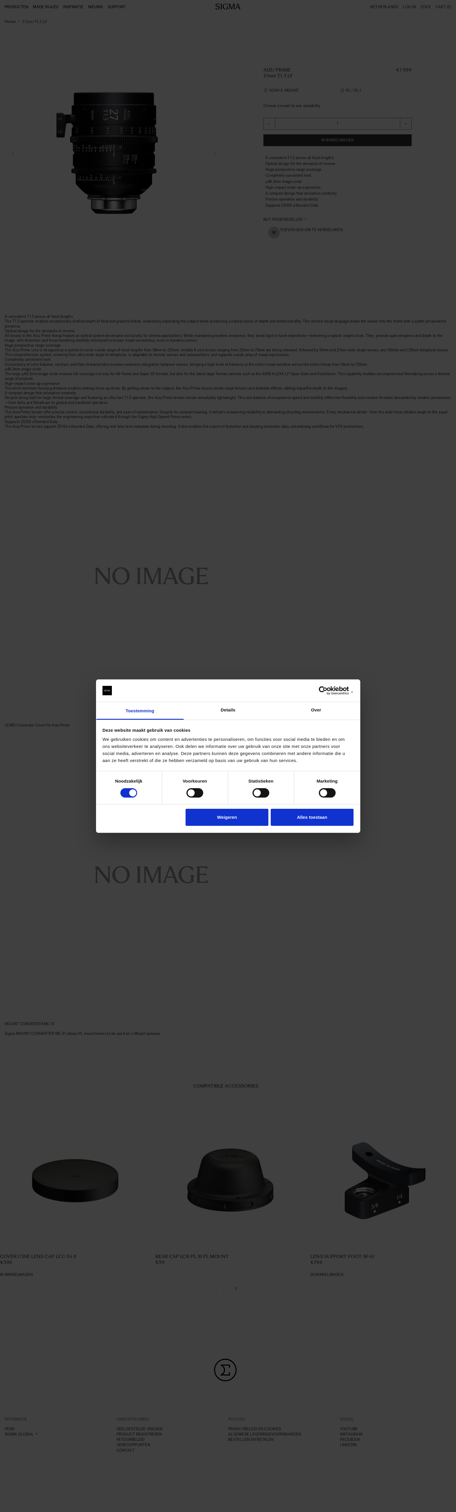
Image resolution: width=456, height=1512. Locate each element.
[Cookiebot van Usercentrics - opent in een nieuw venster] (328, 690)
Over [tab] (316, 709)
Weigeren (227, 817)
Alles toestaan (312, 817)
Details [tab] (228, 709)
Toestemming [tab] (140, 710)
